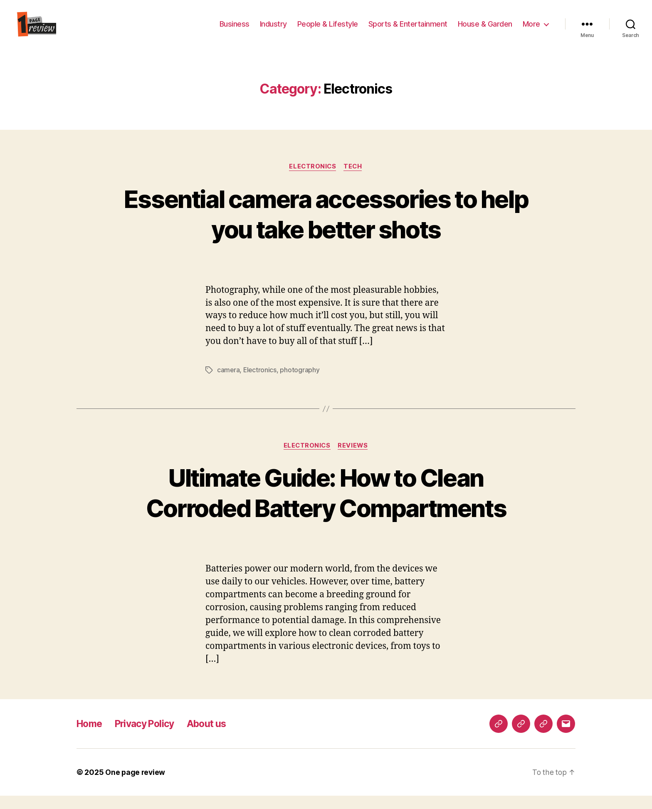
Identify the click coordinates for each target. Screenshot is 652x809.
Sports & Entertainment (407, 30)
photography (301, 383)
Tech (354, 179)
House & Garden (485, 30)
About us (215, 737)
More (531, 30)
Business (234, 30)
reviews (354, 459)
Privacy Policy (149, 737)
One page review (135, 785)
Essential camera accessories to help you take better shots (326, 226)
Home (90, 737)
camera (228, 383)
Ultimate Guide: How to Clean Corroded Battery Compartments (326, 506)
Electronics (312, 179)
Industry (273, 30)
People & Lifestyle (327, 30)
